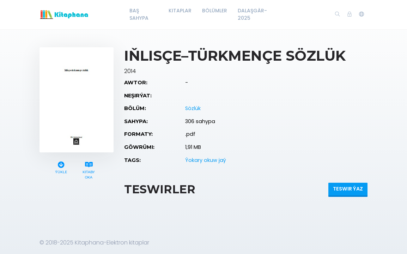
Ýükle (61, 166)
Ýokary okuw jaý (205, 160)
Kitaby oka (89, 169)
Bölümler (214, 10)
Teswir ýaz (348, 188)
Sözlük (193, 108)
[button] (361, 14)
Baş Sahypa (138, 14)
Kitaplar (180, 10)
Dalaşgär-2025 (252, 14)
